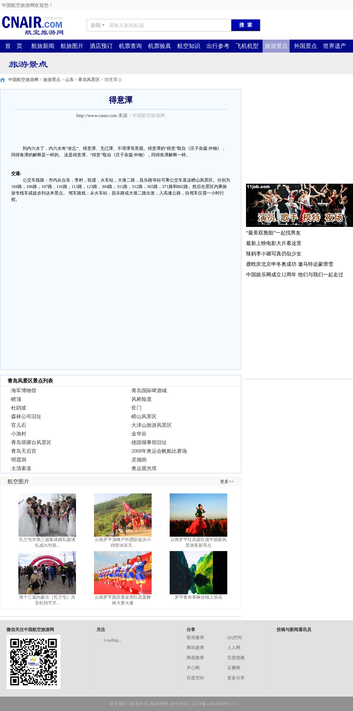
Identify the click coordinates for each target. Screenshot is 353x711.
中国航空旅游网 (23, 79)
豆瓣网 (233, 667)
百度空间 (195, 677)
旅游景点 (276, 46)
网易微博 (195, 657)
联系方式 (139, 703)
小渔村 (18, 434)
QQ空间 (234, 637)
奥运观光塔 (144, 468)
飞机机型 (247, 46)
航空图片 (18, 481)
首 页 (13, 46)
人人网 (233, 647)
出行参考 (217, 46)
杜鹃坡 (18, 408)
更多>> (227, 481)
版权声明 (159, 703)
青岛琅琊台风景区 (31, 442)
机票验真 (159, 46)
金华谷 (139, 434)
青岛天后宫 (23, 451)
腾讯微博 (195, 647)
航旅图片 (72, 46)
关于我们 (118, 703)
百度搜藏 (236, 657)
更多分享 (236, 677)
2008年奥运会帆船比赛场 (159, 451)
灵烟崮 (139, 459)
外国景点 (305, 46)
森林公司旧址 (26, 416)
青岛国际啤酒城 (149, 390)
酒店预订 (101, 46)
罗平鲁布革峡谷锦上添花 (198, 597)
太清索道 (21, 468)
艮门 (136, 408)
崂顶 (16, 399)
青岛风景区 (89, 79)
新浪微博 (195, 637)
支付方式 (179, 703)
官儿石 (18, 425)
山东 (69, 79)
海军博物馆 (23, 390)
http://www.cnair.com (96, 115)
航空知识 (188, 46)
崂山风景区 (144, 416)
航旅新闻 (42, 46)
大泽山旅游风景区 (151, 425)
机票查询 (130, 46)
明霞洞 (18, 459)
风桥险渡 (141, 399)
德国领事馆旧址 (149, 442)
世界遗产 (334, 46)
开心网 (193, 667)
